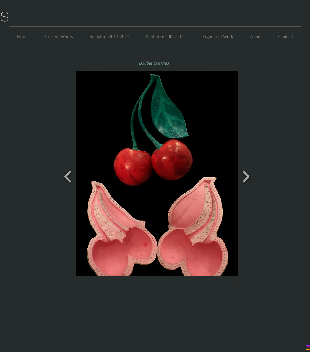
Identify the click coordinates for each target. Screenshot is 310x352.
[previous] (68, 175)
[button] (157, 173)
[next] (245, 175)
